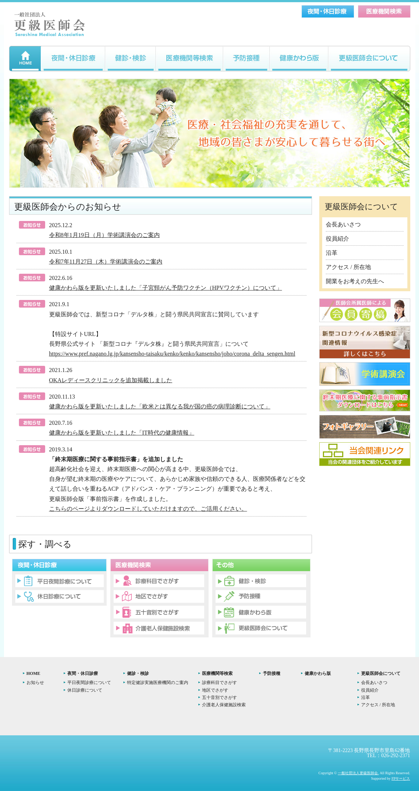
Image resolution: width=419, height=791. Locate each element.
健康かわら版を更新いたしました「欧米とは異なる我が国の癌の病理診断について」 (159, 406)
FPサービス (400, 778)
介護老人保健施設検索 (224, 704)
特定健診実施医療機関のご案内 (157, 682)
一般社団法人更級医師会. (358, 773)
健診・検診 (138, 673)
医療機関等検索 (217, 673)
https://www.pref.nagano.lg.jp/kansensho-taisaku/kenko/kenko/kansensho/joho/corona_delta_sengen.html (172, 354)
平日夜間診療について (89, 682)
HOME (33, 673)
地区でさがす (215, 690)
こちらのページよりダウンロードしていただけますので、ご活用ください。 (148, 509)
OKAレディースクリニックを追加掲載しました (111, 380)
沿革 (331, 253)
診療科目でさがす (219, 682)
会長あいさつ (343, 224)
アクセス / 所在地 (348, 267)
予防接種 (271, 673)
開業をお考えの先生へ (355, 281)
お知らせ (35, 682)
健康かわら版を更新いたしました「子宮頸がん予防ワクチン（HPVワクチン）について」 (165, 288)
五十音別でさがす (219, 697)
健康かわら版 (318, 673)
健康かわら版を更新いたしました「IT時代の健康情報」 (121, 433)
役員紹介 (337, 239)
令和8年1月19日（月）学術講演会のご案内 (104, 235)
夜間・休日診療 (82, 673)
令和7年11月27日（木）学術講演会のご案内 (105, 261)
